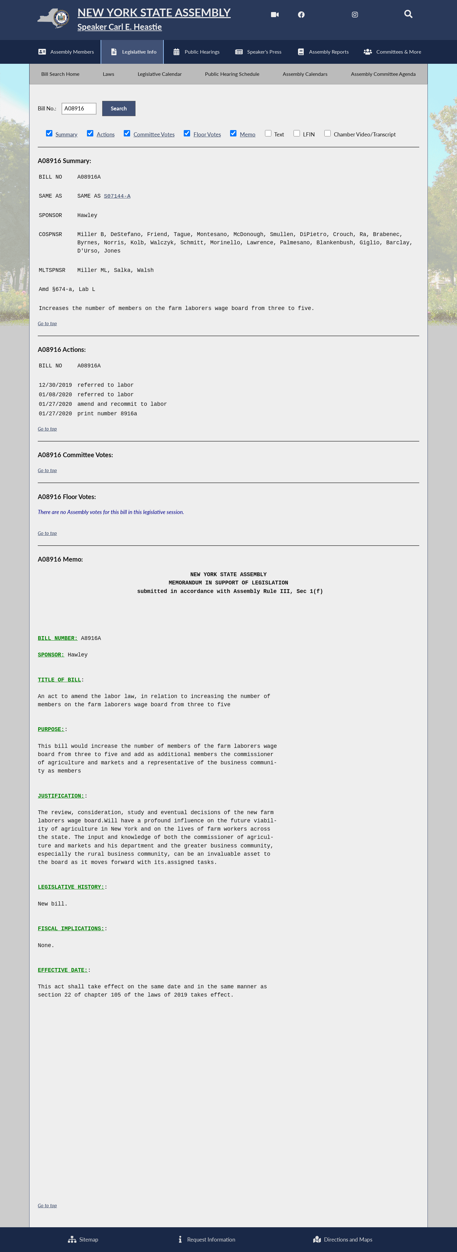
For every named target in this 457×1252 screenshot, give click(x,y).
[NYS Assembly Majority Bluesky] (381, 15)
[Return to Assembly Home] (130, 20)
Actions (105, 135)
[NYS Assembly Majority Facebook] (301, 15)
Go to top (47, 324)
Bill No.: (47, 109)
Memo (247, 135)
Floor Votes (207, 135)
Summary (66, 135)
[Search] (408, 15)
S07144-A (117, 197)
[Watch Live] (274, 15)
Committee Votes (153, 135)
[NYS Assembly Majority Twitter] (328, 15)
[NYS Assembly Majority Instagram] (355, 15)
